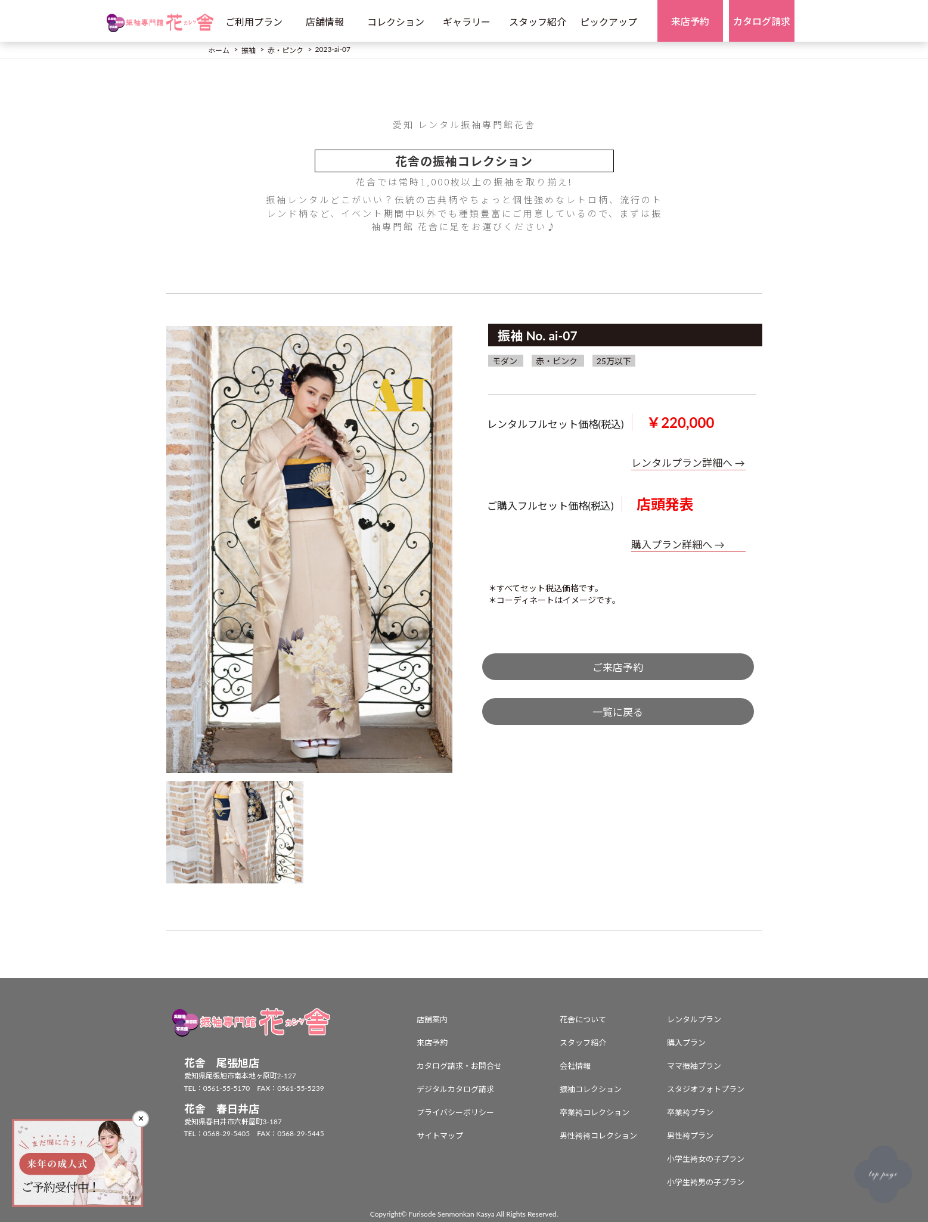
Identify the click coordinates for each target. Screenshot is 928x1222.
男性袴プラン (690, 1135)
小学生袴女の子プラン (705, 1159)
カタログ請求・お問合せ (459, 1066)
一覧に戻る (617, 712)
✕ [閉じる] (141, 1118)
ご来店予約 (617, 667)
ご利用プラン (254, 21)
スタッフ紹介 (537, 21)
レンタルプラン (694, 1019)
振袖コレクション (591, 1089)
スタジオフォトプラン (705, 1089)
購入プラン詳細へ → (678, 544)
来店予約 (432, 1042)
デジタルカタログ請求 (455, 1089)
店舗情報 (325, 21)
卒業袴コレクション (594, 1112)
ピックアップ (608, 21)
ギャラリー (467, 21)
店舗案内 (432, 1019)
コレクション (395, 21)
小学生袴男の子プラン (705, 1182)
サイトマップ (440, 1135)
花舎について (583, 1019)
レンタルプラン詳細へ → (688, 463)
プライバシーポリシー (455, 1112)
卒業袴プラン (690, 1112)
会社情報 (575, 1066)
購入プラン (686, 1042)
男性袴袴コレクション (598, 1135)
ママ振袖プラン (694, 1066)
